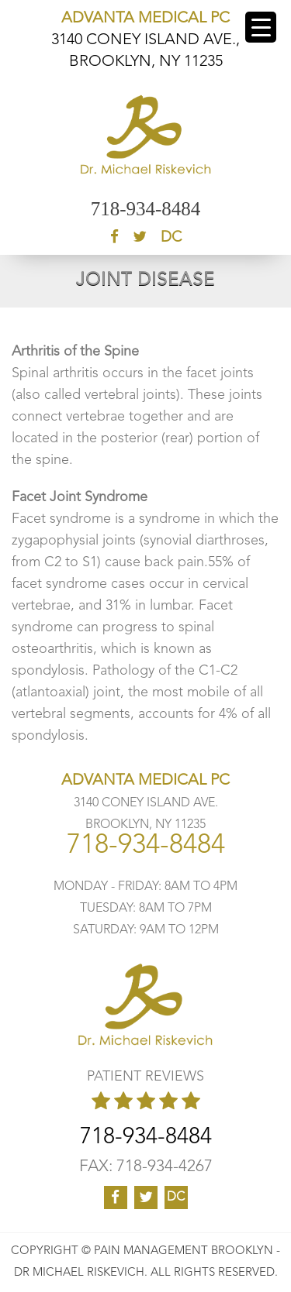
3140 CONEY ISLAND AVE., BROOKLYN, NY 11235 (145, 40)
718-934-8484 (146, 208)
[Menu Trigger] (260, 27)
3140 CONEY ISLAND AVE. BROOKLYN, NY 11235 (145, 803)
